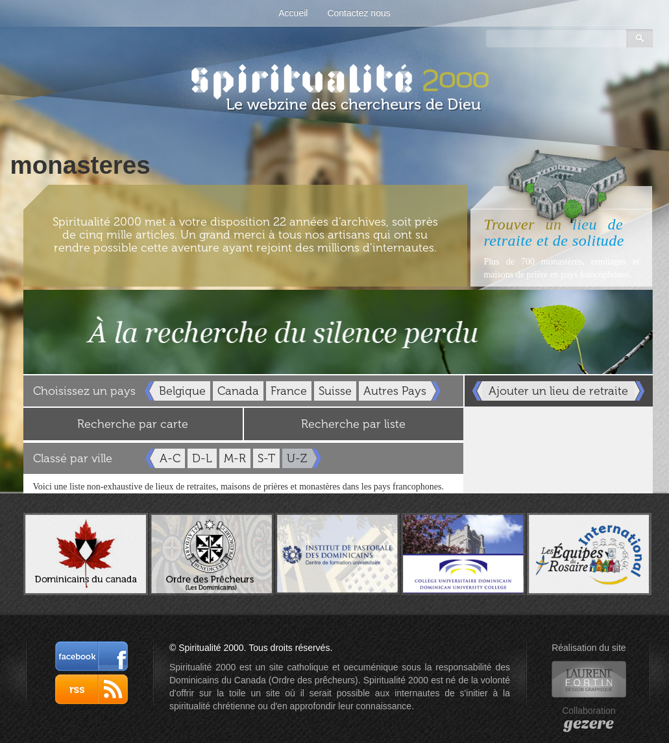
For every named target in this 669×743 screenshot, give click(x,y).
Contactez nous (358, 13)
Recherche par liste (353, 424)
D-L (202, 458)
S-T (266, 458)
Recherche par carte (132, 424)
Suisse (335, 391)
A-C (170, 458)
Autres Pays (394, 391)
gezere (589, 723)
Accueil (293, 13)
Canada (238, 391)
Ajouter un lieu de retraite (558, 391)
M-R (235, 458)
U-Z (297, 458)
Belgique (182, 391)
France (289, 391)
